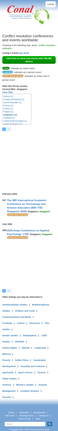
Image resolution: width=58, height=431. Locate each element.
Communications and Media (16, 317)
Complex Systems (29, 391)
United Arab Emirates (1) (15, 121)
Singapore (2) (10, 115)
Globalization (30, 335)
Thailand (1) (9, 118)
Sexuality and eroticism (33, 366)
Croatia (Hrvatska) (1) (13, 99)
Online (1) (8, 108)
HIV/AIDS (19, 341)
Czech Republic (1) (12, 102)
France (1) (8, 105)
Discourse (34, 323)
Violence (6, 385)
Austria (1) (8, 96)
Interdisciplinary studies (14, 304)
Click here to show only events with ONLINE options (29, 60)
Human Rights (9, 348)
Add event (10, 415)
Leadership (40, 348)
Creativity (7, 323)
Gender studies (10, 335)
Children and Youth (25, 311)
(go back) (24, 53)
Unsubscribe (39, 412)
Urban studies (9, 378)
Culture (21, 323)
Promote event (27, 415)
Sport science (25, 372)
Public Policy (22, 360)
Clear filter (7, 92)
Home (11, 412)
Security (6, 397)
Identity (26, 348)
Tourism (41, 372)
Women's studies (25, 385)
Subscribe (24, 412)
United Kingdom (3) (12, 124)
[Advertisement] (29, 160)
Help (37, 418)
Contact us (43, 415)
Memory (6, 354)
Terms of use (24, 418)
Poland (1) (8, 111)
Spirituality (7, 372)
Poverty (6, 360)
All (8, 129)
